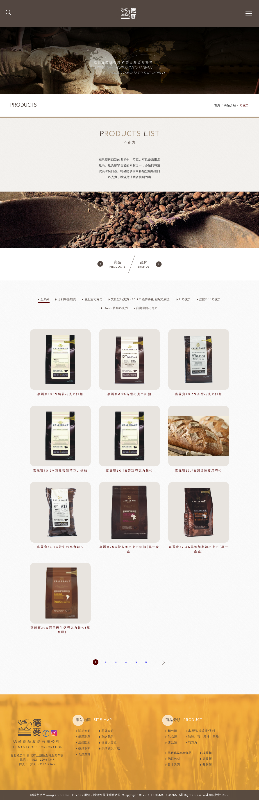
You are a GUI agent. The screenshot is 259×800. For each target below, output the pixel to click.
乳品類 (172, 736)
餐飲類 (207, 764)
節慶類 (207, 758)
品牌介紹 (108, 731)
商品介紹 (230, 105)
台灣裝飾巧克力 (147, 308)
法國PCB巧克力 (210, 299)
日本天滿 (174, 764)
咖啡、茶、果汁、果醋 (203, 736)
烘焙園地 (84, 742)
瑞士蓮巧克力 (93, 299)
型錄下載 (84, 748)
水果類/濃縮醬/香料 (201, 731)
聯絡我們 (108, 736)
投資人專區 (109, 742)
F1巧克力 (185, 299)
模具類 (207, 753)
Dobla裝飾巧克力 (116, 308)
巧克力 (244, 105)
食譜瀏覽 (84, 754)
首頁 (217, 105)
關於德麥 (84, 731)
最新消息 (84, 736)
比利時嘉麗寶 (67, 299)
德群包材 (174, 758)
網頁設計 (215, 795)
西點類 (172, 742)
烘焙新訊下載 (111, 748)
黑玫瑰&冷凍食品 (179, 753)
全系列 (45, 299)
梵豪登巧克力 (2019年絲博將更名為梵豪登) (141, 299)
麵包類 (172, 731)
